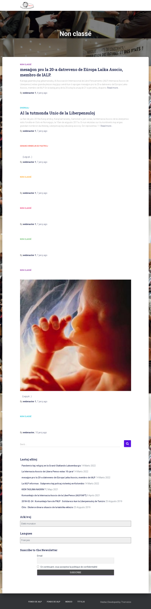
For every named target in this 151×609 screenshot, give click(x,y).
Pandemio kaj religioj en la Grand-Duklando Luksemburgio (51, 465)
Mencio (68, 602)
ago (42, 93)
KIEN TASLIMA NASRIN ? (34, 489)
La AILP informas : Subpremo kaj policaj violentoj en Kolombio (53, 483)
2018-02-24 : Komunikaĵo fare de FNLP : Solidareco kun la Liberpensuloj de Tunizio (63, 501)
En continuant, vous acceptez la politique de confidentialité (67, 567)
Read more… (113, 88)
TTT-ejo (81, 602)
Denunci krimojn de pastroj (34, 146)
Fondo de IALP (53, 602)
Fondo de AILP (35, 602)
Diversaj (24, 108)
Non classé (25, 64)
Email (39, 556)
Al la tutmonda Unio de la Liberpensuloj (57, 113)
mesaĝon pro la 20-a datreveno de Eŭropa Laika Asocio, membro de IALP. (59, 477)
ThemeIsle (126, 602)
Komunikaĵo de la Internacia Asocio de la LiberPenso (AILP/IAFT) (54, 495)
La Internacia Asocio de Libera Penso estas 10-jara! (48, 471)
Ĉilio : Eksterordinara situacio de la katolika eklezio (47, 507)
